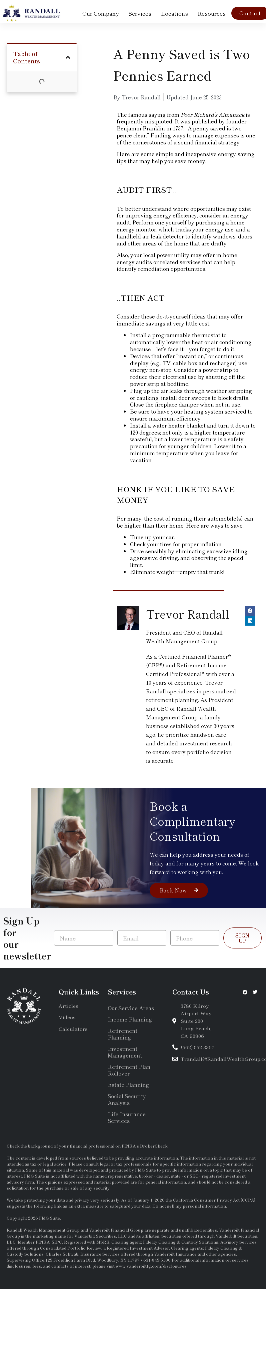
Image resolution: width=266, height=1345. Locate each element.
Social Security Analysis (127, 1099)
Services (139, 13)
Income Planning (130, 1019)
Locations (174, 13)
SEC (194, 1176)
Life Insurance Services (127, 1117)
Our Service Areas (131, 1008)
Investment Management (125, 1052)
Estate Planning (128, 1085)
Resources (212, 13)
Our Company (100, 13)
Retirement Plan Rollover (129, 1070)
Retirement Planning (122, 1034)
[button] (68, 57)
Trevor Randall (187, 614)
